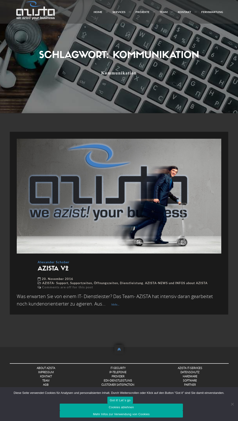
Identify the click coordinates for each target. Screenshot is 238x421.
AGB (46, 385)
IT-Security (118, 368)
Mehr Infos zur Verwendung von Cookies (121, 414)
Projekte (142, 12)
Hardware (190, 376)
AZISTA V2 (53, 269)
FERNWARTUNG (212, 12)
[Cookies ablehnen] (232, 404)
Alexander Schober (53, 262)
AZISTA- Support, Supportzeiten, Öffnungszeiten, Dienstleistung (92, 283)
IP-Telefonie (117, 372)
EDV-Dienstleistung (118, 380)
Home (98, 12)
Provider (118, 376)
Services (118, 12)
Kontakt (184, 12)
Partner (190, 385)
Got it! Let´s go (120, 400)
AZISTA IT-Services (190, 368)
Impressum (46, 372)
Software (190, 380)
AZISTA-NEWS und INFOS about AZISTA (176, 283)
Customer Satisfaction (117, 385)
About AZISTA (46, 368)
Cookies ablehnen (121, 407)
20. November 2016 (57, 279)
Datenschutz (189, 372)
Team (164, 12)
